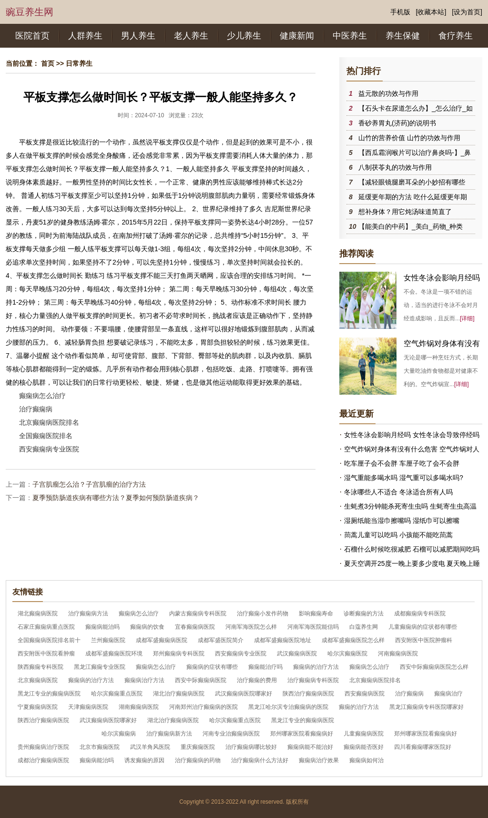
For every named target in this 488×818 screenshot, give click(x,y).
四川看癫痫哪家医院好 (422, 747)
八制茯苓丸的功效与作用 (395, 167)
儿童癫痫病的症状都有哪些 (422, 627)
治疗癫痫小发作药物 (262, 613)
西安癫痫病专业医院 (49, 449)
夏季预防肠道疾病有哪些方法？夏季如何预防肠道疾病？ (115, 497)
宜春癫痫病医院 (195, 627)
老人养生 (191, 36)
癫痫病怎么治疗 (42, 395)
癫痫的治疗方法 (359, 707)
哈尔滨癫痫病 (119, 733)
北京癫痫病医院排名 (49, 422)
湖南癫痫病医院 (139, 707)
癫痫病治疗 (448, 693)
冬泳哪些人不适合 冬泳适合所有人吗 (398, 492)
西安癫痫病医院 (365, 693)
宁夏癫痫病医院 (38, 707)
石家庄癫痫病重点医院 (46, 627)
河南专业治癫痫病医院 (231, 733)
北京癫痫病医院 (38, 680)
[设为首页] (467, 12)
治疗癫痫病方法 (88, 613)
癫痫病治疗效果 (319, 760)
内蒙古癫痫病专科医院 (197, 613)
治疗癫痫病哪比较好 (251, 747)
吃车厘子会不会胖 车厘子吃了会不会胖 (401, 463)
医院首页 (32, 36)
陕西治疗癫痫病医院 (308, 693)
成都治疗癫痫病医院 (43, 760)
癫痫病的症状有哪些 (212, 667)
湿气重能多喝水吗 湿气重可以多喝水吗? (403, 477)
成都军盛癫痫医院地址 (282, 640)
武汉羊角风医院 (150, 747)
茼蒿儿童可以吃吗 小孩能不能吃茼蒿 (398, 535)
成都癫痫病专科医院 (420, 613)
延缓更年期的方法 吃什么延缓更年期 (412, 197)
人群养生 (85, 36)
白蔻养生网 (363, 627)
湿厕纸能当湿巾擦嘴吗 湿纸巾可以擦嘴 (401, 520)
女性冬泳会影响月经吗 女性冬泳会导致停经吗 (411, 435)
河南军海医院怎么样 (251, 627)
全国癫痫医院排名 (45, 436)
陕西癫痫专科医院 (40, 667)
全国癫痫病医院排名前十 (49, 640)
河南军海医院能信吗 (313, 627)
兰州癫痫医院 (108, 640)
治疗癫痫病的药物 (198, 760)
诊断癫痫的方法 (364, 613)
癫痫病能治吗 (102, 627)
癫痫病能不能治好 (310, 747)
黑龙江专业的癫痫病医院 (49, 693)
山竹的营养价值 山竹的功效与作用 (409, 138)
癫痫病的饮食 (147, 627)
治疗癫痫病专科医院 (313, 680)
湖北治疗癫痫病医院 (178, 693)
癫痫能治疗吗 (265, 667)
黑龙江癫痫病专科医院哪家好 (426, 707)
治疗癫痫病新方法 (169, 733)
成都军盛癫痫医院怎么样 (353, 640)
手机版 (400, 12)
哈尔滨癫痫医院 (347, 653)
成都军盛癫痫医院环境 (113, 653)
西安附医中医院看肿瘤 (46, 653)
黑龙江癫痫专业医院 (99, 667)
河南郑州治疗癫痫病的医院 (203, 707)
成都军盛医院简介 (221, 640)
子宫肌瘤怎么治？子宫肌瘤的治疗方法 (89, 484)
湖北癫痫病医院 (38, 613)
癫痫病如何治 (366, 760)
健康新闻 (297, 36)
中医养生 (350, 36)
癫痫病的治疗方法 (316, 667)
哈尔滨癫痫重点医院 (116, 693)
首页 (47, 63)
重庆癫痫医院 (198, 747)
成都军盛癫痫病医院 (161, 640)
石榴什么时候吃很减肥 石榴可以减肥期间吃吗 (411, 549)
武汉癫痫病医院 (297, 653)
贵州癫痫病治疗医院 (43, 747)
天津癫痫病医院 (88, 707)
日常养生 (79, 63)
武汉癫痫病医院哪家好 (243, 693)
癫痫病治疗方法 (144, 680)
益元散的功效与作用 (388, 93)
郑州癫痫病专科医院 (178, 653)
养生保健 (403, 36)
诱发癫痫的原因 (144, 760)
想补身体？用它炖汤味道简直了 (405, 211)
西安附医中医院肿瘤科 (423, 640)
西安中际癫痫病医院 (200, 680)
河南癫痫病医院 (398, 653)
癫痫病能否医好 (364, 747)
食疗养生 (455, 36)
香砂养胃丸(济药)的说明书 (397, 123)
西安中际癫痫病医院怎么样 (434, 667)
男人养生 (138, 36)
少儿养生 (244, 36)
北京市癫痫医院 (100, 747)
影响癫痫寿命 (316, 613)
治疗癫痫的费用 (257, 680)
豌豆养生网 (29, 12)
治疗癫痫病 (35, 409)
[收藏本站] (431, 12)
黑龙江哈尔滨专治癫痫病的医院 (288, 707)
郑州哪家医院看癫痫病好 (301, 733)
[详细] (467, 318)
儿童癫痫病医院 (364, 733)
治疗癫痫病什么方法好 (259, 760)
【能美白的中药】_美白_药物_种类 (410, 226)
